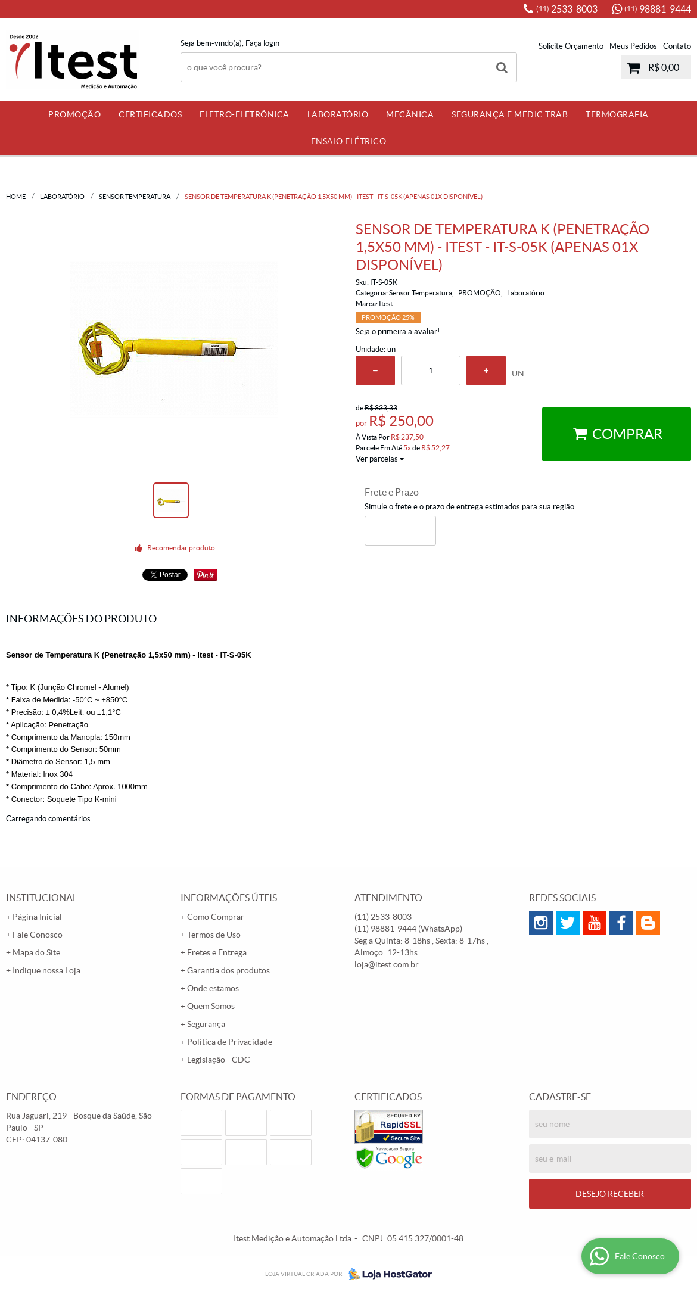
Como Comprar (215, 916)
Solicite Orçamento (571, 46)
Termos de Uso (214, 934)
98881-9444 (657, 9)
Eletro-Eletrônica (245, 114)
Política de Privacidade (229, 1042)
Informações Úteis (229, 897)
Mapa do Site (36, 952)
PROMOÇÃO (74, 114)
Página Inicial (37, 916)
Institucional (41, 897)
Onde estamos (213, 988)
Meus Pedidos (633, 46)
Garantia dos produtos (228, 970)
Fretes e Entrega (217, 952)
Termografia (617, 114)
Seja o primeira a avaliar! (398, 331)
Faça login (262, 43)
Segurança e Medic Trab (510, 114)
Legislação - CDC (218, 1059)
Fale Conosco (38, 934)
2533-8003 (567, 9)
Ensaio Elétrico (349, 141)
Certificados (150, 114)
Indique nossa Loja (46, 970)
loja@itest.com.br (386, 964)
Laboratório (338, 114)
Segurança (206, 1024)
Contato (677, 46)
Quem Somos (211, 1006)
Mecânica (410, 114)
